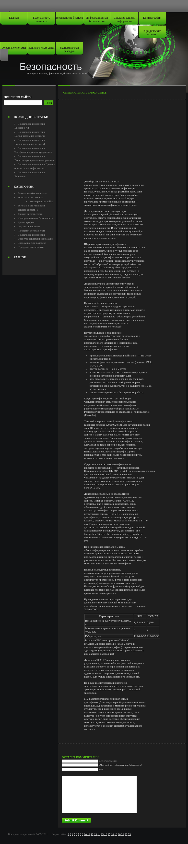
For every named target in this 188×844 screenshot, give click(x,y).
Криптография (152, 17)
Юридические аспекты (152, 32)
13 (95, 834)
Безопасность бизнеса (69, 17)
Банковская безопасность (32, 193)
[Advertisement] (31, 102)
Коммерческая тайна (41, 201)
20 (119, 834)
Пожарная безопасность (31, 230)
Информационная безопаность (97, 19)
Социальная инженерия (31, 234)
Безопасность (51, 66)
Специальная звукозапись (84, 92)
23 (129, 834)
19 (116, 834)
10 (85, 834)
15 (102, 834)
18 (112, 834)
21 (122, 834)
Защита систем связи (41, 47)
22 (126, 834)
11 (88, 834)
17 (109, 834)
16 (105, 834)
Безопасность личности (41, 19)
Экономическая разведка (69, 49)
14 (98, 834)
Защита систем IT (28, 209)
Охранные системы (14, 47)
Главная (14, 17)
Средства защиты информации (124, 19)
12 (92, 834)
